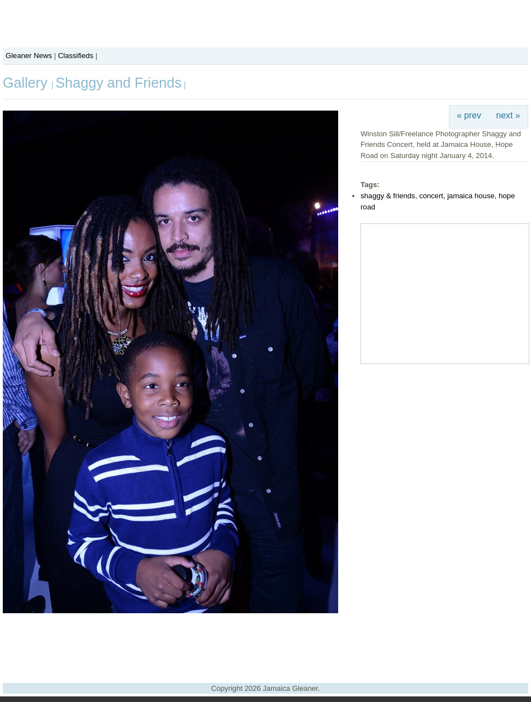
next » (508, 115)
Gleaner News (29, 55)
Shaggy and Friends (118, 82)
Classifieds (75, 55)
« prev (469, 115)
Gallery (27, 82)
